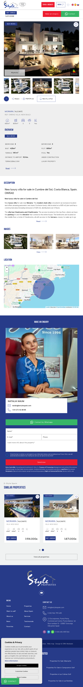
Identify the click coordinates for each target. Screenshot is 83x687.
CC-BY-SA (75, 307)
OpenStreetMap (61, 307)
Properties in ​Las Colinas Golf (60, 674)
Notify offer (46, 99)
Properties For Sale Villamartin (60, 661)
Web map (50, 644)
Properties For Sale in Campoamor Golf (60, 667)
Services (27, 616)
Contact (27, 626)
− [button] (7, 270)
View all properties (41, 557)
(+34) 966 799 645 (55, 613)
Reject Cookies (21, 677)
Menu (61, 5)
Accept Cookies (22, 665)
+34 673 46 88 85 (17, 410)
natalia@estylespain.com (19, 406)
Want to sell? (11, 611)
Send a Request (48, 5)
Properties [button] (28, 606)
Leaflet (48, 307)
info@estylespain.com (56, 607)
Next (77, 49)
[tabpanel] (61, 518)
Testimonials (29, 621)
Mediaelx (70, 644)
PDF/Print (28, 99)
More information (11, 661)
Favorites (9, 626)
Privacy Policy (64, 454)
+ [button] (7, 267)
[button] (41, 252)
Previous (6, 49)
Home (8, 606)
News (8, 621)
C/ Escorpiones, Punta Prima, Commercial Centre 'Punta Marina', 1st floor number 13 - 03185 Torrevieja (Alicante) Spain (62, 622)
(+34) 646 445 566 (62, 632)
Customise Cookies (21, 671)
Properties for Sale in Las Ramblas (60, 681)
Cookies (43, 644)
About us (9, 616)
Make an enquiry (52, 14)
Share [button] (15, 99)
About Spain (28, 611)
